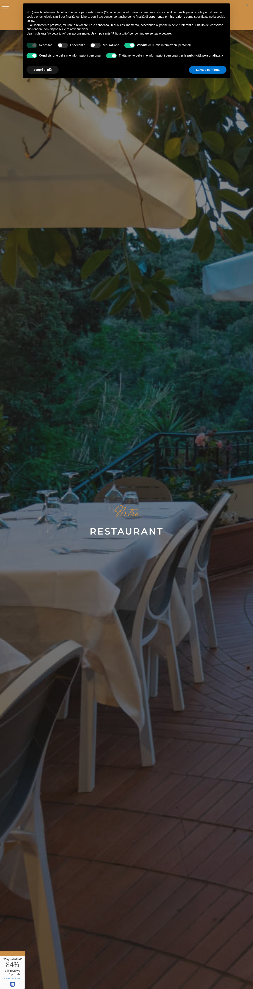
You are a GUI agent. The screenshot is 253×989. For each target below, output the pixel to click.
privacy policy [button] (195, 12)
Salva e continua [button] (208, 69)
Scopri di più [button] (42, 69)
